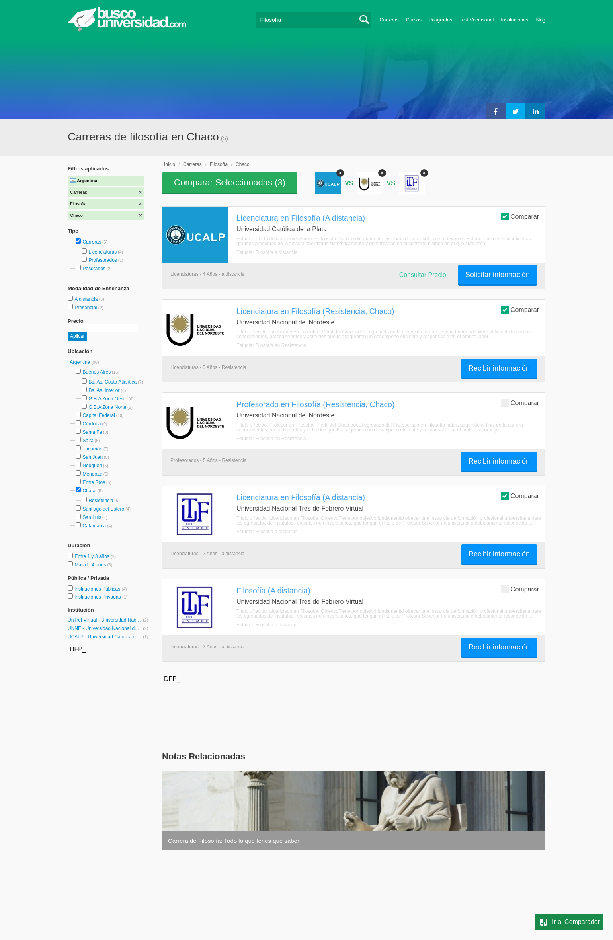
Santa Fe (92, 432)
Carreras (389, 20)
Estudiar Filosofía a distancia (266, 252)
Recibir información (499, 368)
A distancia (86, 299)
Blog (540, 20)
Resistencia (100, 500)
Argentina (81, 362)
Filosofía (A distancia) (273, 590)
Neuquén (92, 465)
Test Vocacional (476, 20)
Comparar (520, 216)
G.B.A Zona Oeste (107, 399)
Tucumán (92, 449)
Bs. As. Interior (103, 390)
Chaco (89, 490)
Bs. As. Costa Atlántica (112, 382)
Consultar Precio (422, 274)
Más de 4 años (90, 565)
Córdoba (91, 424)
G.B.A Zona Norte (107, 407)
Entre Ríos (93, 482)
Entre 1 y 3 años (92, 556)
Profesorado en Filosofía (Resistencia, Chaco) (315, 404)
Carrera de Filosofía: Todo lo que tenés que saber (233, 840)
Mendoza (92, 474)
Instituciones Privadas (100, 597)
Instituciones (514, 20)
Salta (87, 440)
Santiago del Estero (103, 509)
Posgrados (440, 20)
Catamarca (94, 526)
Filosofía (219, 164)
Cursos (414, 20)
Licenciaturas (102, 252)
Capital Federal (98, 415)
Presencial (86, 307)
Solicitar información (497, 275)
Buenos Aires (96, 372)
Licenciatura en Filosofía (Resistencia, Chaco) (315, 311)
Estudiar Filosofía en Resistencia (271, 345)
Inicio (169, 164)
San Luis (91, 517)
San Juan (92, 457)
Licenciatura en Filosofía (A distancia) (300, 218)
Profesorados (102, 260)
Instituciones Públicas (100, 589)
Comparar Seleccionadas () (229, 182)
